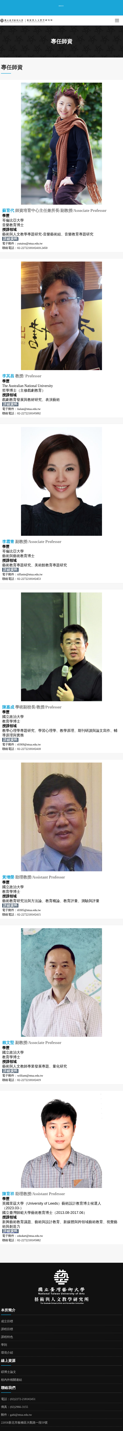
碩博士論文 (8, 1372)
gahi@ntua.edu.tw (21, 1414)
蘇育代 (8, 210)
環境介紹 (7, 1352)
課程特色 (7, 1337)
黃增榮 (8, 877)
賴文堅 (8, 1042)
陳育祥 (8, 1194)
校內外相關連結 (11, 1379)
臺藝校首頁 (61, 5)
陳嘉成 (8, 707)
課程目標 (7, 1329)
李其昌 (8, 376)
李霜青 (8, 541)
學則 (4, 1344)
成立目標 (7, 1321)
